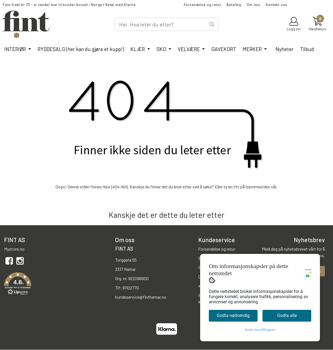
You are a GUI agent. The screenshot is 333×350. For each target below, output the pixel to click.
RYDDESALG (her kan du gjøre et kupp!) (81, 49)
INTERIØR (15, 49)
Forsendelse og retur (202, 4)
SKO (162, 49)
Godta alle (287, 315)
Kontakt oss (276, 4)
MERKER (253, 49)
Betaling (234, 4)
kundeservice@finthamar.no (140, 296)
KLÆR (138, 49)
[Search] (166, 24)
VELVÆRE (189, 49)
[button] (55, 284)
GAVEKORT (223, 49)
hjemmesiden (258, 186)
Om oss (253, 4)
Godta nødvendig (233, 315)
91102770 (131, 287)
